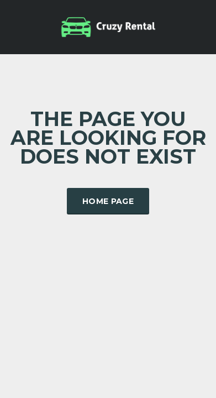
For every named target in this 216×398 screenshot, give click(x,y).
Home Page (108, 201)
